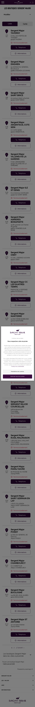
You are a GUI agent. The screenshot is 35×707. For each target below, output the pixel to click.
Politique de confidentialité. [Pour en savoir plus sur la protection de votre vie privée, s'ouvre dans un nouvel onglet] (17, 366)
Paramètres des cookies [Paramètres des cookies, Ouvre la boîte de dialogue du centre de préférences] (17, 371)
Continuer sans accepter (17, 338)
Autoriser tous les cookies (17, 376)
